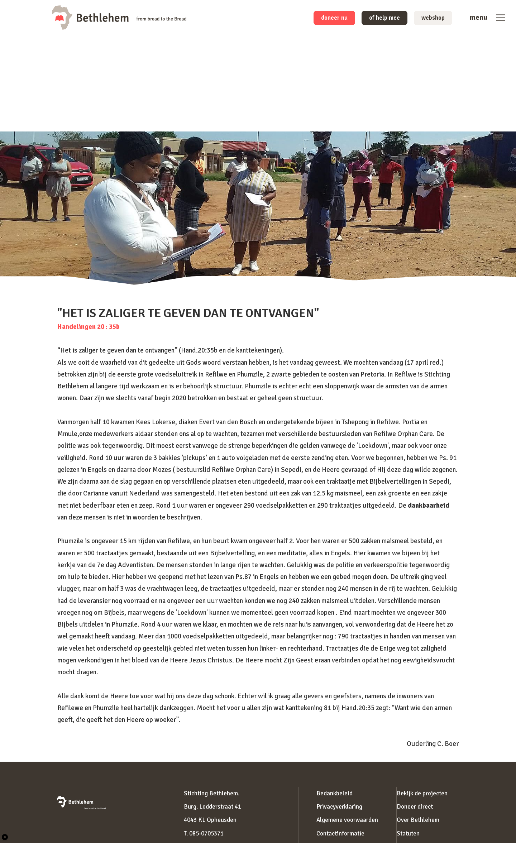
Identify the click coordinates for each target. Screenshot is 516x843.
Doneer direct (415, 806)
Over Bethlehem (418, 820)
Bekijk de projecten (422, 793)
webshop (430, 18)
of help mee (377, 18)
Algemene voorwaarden (347, 820)
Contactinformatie (340, 833)
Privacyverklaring (339, 806)
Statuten (408, 833)
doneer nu (321, 18)
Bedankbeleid (334, 793)
